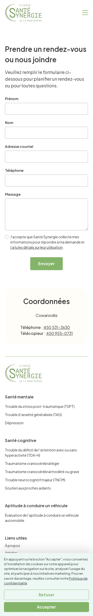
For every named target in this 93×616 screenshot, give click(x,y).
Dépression (14, 423)
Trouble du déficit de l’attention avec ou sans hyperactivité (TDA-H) (41, 452)
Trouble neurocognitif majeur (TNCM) (35, 480)
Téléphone (14, 170)
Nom (9, 122)
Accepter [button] (46, 607)
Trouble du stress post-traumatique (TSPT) (40, 406)
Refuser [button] (47, 594)
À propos (12, 545)
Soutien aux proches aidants (28, 488)
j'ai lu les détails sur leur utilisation (36, 247)
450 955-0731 (59, 333)
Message (13, 194)
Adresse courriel (19, 146)
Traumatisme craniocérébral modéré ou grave (42, 471)
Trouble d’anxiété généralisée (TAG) (33, 414)
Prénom (11, 98)
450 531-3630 (56, 327)
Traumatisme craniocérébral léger (32, 463)
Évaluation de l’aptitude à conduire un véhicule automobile (42, 518)
